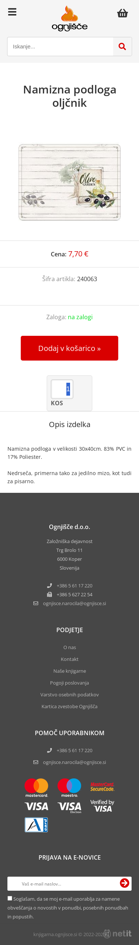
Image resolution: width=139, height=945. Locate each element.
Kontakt (70, 659)
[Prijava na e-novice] (125, 884)
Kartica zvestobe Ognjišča (69, 706)
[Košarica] (124, 13)
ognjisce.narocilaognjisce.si (74, 603)
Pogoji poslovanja (69, 682)
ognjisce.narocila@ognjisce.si (74, 762)
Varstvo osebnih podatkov (69, 694)
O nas (69, 647)
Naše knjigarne (69, 671)
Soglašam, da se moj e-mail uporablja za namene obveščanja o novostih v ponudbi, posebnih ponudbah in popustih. (67, 907)
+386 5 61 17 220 (74, 585)
